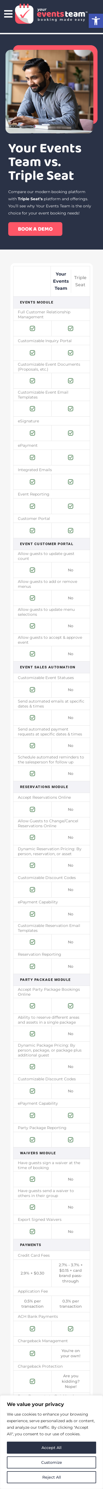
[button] (96, 21)
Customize (51, 1462)
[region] (51, 1442)
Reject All (51, 1477)
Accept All (51, 1447)
